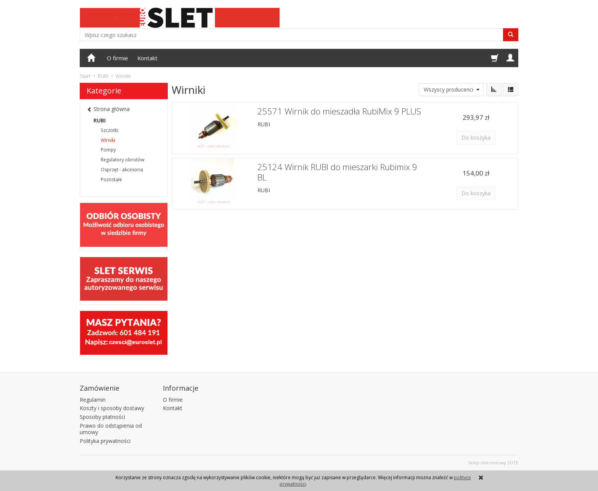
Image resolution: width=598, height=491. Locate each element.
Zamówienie (99, 388)
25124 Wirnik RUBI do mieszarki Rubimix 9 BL (337, 172)
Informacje (180, 388)
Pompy (108, 149)
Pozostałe (111, 179)
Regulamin (93, 399)
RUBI (263, 124)
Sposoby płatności (102, 416)
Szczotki (109, 130)
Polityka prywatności (105, 440)
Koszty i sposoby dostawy (112, 408)
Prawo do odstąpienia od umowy (111, 429)
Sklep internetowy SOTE (493, 462)
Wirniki (108, 140)
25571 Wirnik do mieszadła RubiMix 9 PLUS (339, 111)
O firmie (117, 58)
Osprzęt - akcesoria (122, 169)
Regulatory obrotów (122, 159)
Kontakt (147, 58)
